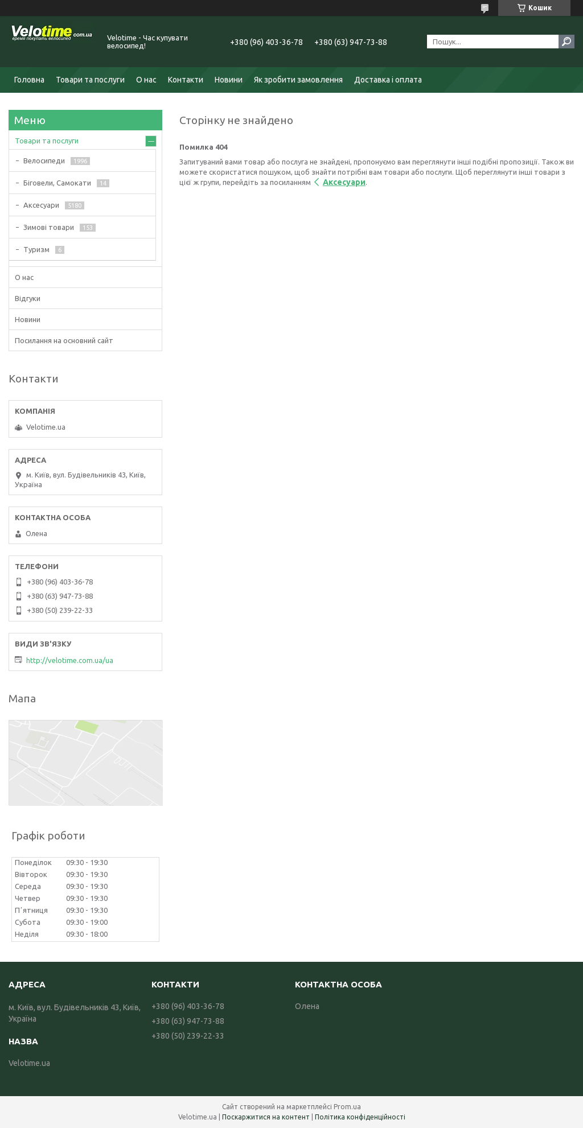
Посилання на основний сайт (64, 340)
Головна (29, 79)
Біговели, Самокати (57, 183)
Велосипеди (44, 160)
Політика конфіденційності (360, 1117)
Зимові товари (48, 227)
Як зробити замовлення (298, 79)
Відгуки (27, 298)
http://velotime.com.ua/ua (69, 660)
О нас (146, 79)
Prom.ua (347, 1106)
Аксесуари (344, 182)
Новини (229, 79)
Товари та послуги (90, 79)
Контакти (185, 79)
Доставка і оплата (388, 79)
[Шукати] (566, 41)
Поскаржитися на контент (266, 1117)
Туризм (36, 249)
